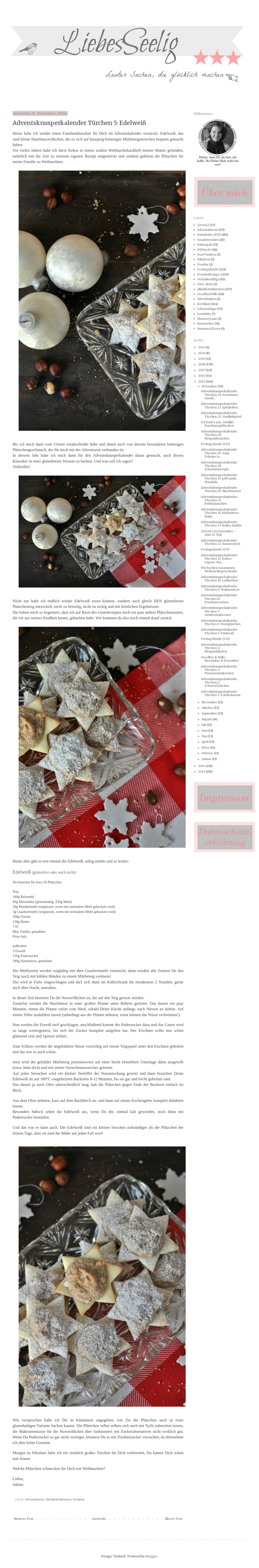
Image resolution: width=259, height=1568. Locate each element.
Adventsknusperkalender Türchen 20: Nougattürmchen (219, 435)
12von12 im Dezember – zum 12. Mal (218, 532)
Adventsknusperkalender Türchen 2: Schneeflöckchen (219, 682)
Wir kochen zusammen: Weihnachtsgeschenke (219, 569)
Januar (207, 759)
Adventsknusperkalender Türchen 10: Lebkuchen (219, 578)
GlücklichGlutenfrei (58, 1499)
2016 (202, 375)
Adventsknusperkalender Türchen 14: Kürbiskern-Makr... (220, 513)
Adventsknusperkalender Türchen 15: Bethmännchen (219, 500)
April (205, 742)
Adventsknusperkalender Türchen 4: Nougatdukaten (219, 648)
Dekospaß (204, 244)
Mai (205, 736)
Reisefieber (205, 323)
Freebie (202, 264)
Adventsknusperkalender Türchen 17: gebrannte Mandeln (219, 478)
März (206, 747)
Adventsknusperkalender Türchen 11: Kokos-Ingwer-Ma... (219, 558)
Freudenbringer (209, 274)
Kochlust (78, 1499)
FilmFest (203, 259)
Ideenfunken (206, 299)
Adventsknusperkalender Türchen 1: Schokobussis (221, 693)
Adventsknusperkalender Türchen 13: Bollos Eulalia (221, 523)
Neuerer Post (23, 1519)
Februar (208, 753)
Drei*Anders (206, 254)
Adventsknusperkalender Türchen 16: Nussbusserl (221, 489)
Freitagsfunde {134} (215, 444)
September (210, 713)
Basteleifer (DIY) (209, 234)
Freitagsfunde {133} (215, 549)
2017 (202, 370)
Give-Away (205, 284)
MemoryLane (207, 319)
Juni (205, 730)
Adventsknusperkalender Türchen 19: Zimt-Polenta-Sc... (219, 453)
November (210, 702)
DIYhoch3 (204, 249)
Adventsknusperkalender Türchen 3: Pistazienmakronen (219, 670)
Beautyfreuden (208, 240)
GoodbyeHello (207, 294)
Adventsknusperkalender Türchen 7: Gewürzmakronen (219, 611)
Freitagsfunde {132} (215, 639)
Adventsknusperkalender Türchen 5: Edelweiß (219, 631)
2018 (202, 364)
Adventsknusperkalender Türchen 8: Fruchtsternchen (219, 598)
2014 (202, 766)
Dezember (210, 386)
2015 (202, 381)
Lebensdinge (206, 309)
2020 (202, 353)
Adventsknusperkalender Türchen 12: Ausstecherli (220, 542)
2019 (202, 359)
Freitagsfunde (207, 269)
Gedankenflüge (208, 279)
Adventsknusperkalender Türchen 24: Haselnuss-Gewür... (220, 394)
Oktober (208, 708)
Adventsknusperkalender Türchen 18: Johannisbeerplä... (219, 466)
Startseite (99, 1519)
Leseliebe (204, 314)
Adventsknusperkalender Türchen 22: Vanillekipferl (221, 414)
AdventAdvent (34, 1499)
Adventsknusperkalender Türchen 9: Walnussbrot (220, 587)
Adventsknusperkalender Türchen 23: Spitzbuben (219, 405)
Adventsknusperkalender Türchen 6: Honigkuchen (221, 622)
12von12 (203, 225)
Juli (204, 725)
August (207, 719)
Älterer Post (173, 1519)
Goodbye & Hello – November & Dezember (220, 658)
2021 (202, 347)
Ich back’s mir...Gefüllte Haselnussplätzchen (217, 423)
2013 (202, 771)
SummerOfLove (208, 328)
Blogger (151, 1556)
